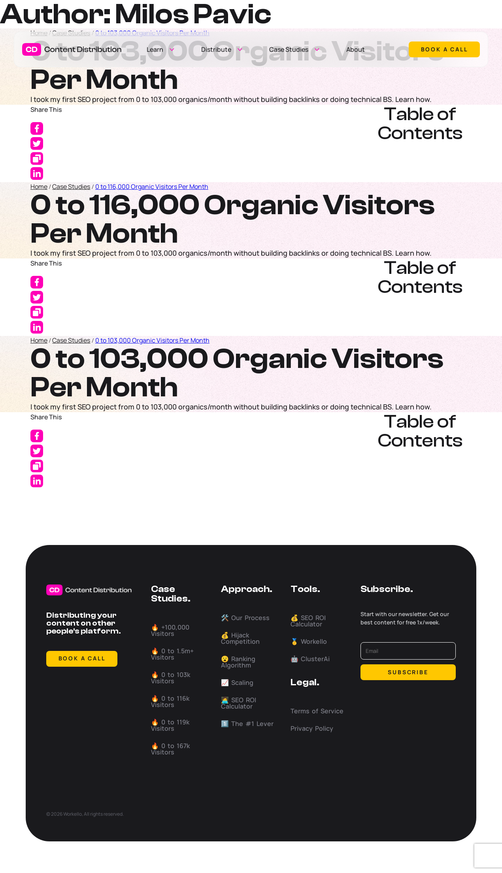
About (355, 49)
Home (38, 186)
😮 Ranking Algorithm (238, 662)
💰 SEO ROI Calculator (308, 621)
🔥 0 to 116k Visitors (170, 701)
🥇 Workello (309, 641)
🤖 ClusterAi (310, 659)
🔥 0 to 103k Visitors (170, 677)
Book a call (444, 49)
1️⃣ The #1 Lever (247, 723)
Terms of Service (317, 711)
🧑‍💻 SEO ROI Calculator (238, 703)
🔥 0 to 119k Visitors (170, 725)
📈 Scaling (237, 682)
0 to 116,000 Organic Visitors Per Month (151, 186)
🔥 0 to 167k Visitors (170, 749)
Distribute (216, 49)
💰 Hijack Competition (240, 638)
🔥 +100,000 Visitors (170, 630)
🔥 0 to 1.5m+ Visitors (172, 654)
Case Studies (288, 49)
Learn (155, 49)
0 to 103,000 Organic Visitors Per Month (152, 340)
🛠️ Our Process (245, 618)
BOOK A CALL (82, 658)
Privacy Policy (312, 728)
